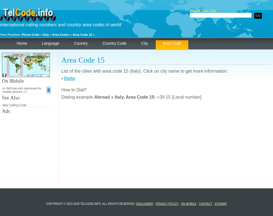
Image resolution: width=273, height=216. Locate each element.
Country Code (114, 43)
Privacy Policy (166, 203)
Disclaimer (144, 203)
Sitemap (220, 203)
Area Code (172, 43)
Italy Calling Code (14, 105)
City (144, 43)
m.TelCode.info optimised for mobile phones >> (27, 90)
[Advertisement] (165, 144)
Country (81, 43)
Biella (69, 78)
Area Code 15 (82, 34)
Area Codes (60, 34)
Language (50, 43)
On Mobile (189, 203)
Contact (205, 203)
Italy (46, 34)
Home (22, 43)
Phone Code (30, 34)
